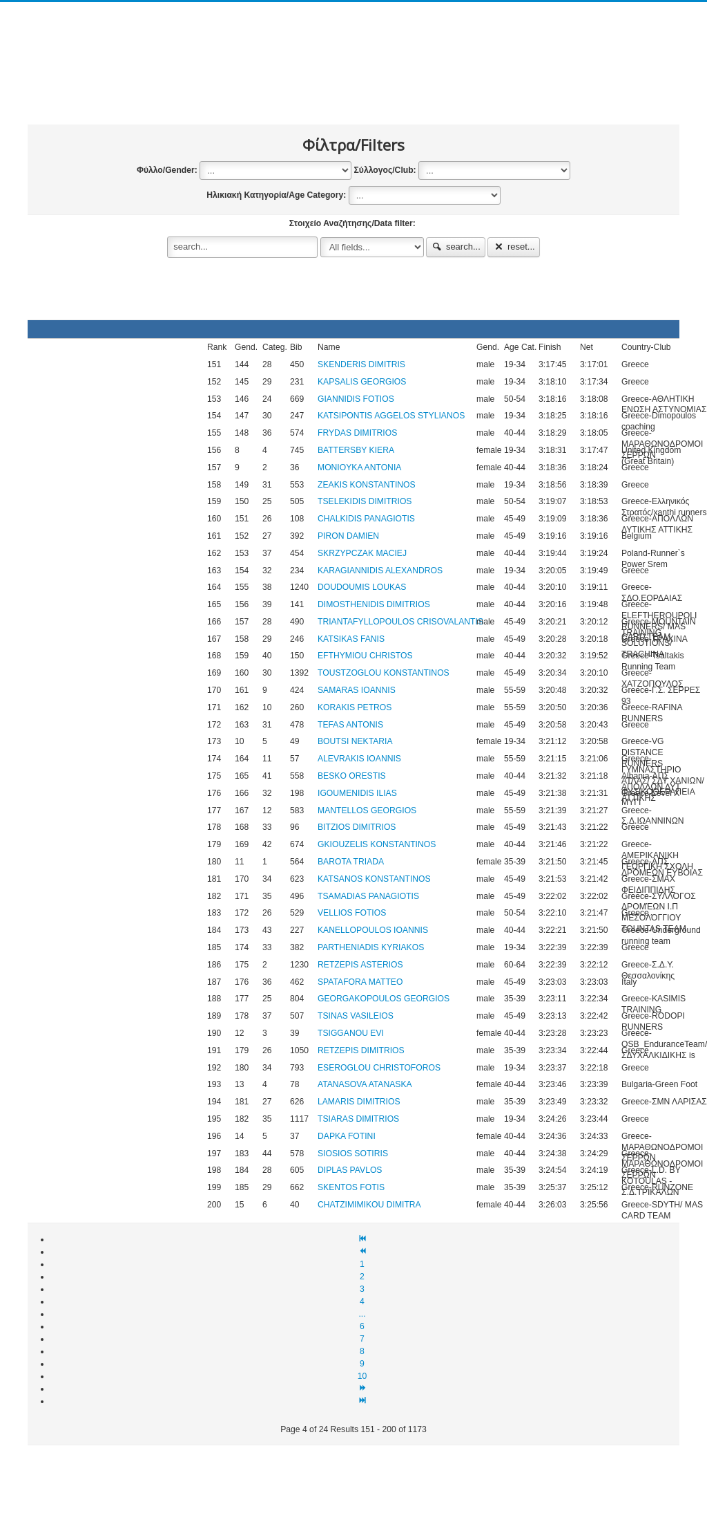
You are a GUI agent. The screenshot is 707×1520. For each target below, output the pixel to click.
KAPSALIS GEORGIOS (362, 382)
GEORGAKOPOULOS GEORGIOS (383, 998)
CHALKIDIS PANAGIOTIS (366, 518)
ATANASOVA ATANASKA (365, 1084)
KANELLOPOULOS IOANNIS (373, 930)
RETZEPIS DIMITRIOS (361, 1050)
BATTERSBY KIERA (356, 450)
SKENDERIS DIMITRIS (361, 364)
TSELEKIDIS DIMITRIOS (364, 501)
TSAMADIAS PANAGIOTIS (368, 896)
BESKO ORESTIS (352, 776)
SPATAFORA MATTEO (360, 982)
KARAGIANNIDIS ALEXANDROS (380, 570)
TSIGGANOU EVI (351, 1033)
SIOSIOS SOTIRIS (353, 1153)
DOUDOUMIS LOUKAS (362, 587)
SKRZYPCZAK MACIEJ (362, 553)
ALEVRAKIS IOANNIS (359, 758)
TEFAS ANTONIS (350, 725)
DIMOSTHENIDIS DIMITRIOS (374, 604)
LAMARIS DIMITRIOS (359, 1101)
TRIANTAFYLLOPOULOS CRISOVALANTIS (400, 622)
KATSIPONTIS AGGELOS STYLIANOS (391, 415)
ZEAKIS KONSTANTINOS (367, 485)
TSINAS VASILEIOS (356, 1016)
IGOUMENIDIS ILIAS (357, 793)
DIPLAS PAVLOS (350, 1170)
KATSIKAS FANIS (351, 639)
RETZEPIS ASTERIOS (360, 965)
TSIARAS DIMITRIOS (358, 1119)
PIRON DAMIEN (348, 536)
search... (456, 246)
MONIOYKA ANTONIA (359, 467)
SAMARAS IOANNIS (357, 690)
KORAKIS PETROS (354, 707)
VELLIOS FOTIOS (352, 913)
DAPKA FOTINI (347, 1136)
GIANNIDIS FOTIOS (356, 399)
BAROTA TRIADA (351, 861)
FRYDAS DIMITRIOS (357, 433)
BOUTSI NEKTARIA (355, 741)
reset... (513, 246)
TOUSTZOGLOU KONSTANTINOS (383, 673)
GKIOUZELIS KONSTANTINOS (377, 844)
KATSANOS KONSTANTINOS (374, 879)
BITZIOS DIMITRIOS (357, 827)
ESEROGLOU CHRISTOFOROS (379, 1068)
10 (362, 1376)
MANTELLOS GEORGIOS (367, 810)
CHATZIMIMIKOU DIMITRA (369, 1204)
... (361, 1314)
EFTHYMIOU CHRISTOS (365, 655)
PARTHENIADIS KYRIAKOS (371, 947)
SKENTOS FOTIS (351, 1187)
